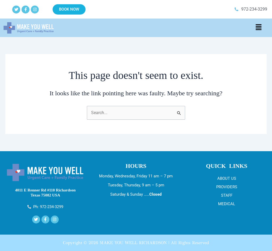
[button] (258, 28)
